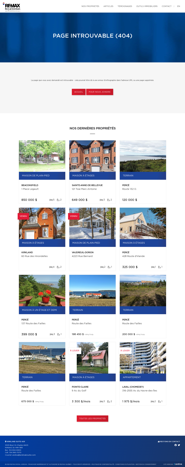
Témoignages (125, 6)
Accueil (78, 92)
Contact (167, 6)
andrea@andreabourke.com (24, 455)
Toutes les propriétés (92, 419)
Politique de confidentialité (103, 464)
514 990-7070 (15, 452)
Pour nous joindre (100, 92)
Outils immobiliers (147, 6)
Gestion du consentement (146, 464)
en (178, 6)
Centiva (178, 464)
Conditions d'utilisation (124, 464)
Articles (108, 6)
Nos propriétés (90, 6)
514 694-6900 (15, 450)
